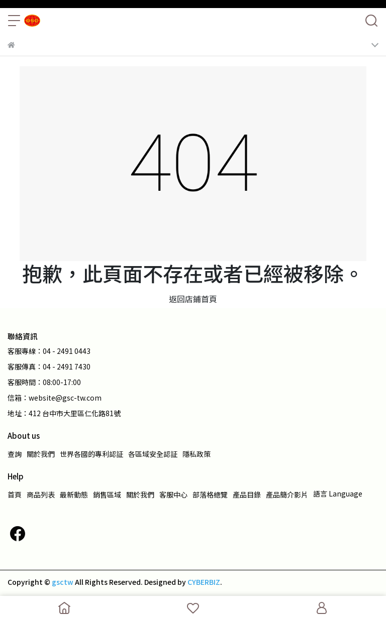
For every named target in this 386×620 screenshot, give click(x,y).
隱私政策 (196, 454)
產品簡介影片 (287, 494)
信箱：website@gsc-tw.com (55, 398)
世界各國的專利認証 (91, 454)
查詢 (15, 454)
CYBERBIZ (203, 582)
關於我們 (41, 454)
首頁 (15, 494)
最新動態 (74, 494)
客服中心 (173, 494)
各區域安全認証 (152, 454)
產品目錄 (247, 494)
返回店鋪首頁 (193, 299)
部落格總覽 (210, 494)
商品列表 (41, 494)
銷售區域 (107, 494)
